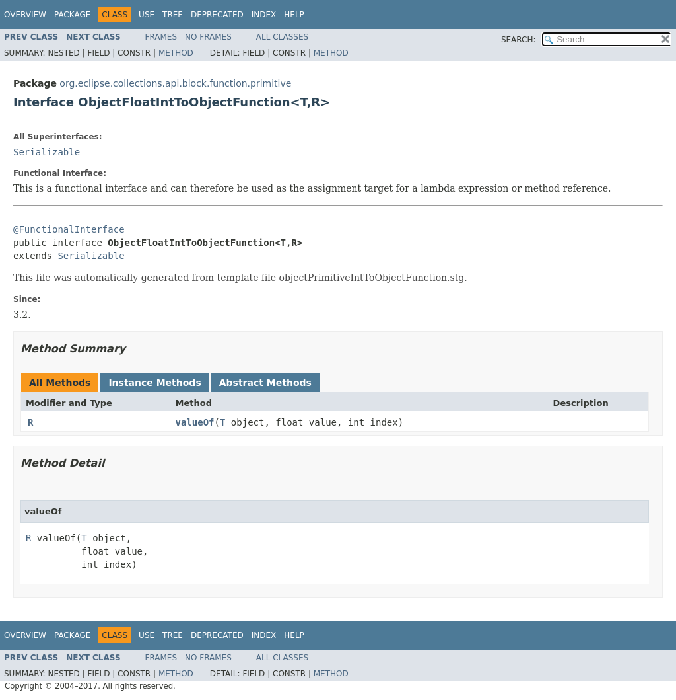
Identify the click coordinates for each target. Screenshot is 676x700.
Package (72, 14)
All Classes (282, 37)
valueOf (195, 422)
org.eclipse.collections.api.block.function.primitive (175, 83)
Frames (161, 37)
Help (294, 14)
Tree (172, 14)
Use (146, 14)
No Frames (208, 37)
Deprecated (217, 14)
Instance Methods (154, 382)
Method (175, 53)
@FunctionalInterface (69, 229)
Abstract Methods (265, 382)
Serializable (46, 152)
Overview (25, 14)
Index (264, 14)
